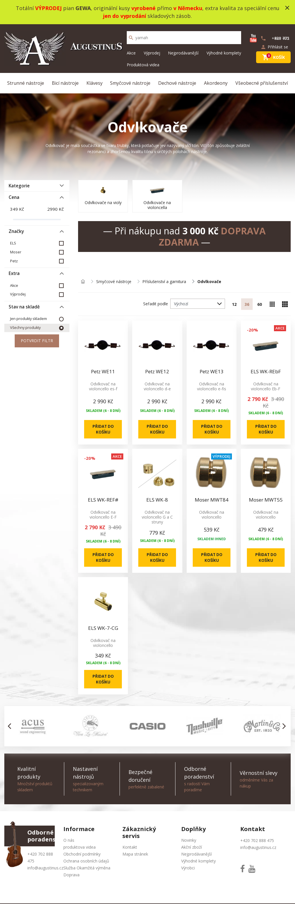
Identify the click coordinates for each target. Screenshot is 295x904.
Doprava (71, 876)
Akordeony (216, 83)
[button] (11, 728)
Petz (14, 261)
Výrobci (188, 870)
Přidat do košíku (103, 430)
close (287, 7)
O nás (68, 842)
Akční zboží (191, 849)
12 (234, 304)
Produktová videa (143, 64)
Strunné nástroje (25, 83)
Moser (15, 252)
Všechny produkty (25, 327)
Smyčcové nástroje (130, 83)
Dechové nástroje (177, 83)
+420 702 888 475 (257, 842)
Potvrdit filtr (37, 341)
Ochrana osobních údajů (86, 863)
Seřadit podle (155, 304)
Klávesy (94, 83)
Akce (131, 53)
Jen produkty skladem (28, 319)
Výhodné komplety (224, 53)
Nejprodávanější (183, 53)
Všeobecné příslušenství (261, 83)
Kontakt (129, 849)
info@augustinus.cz (45, 870)
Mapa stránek (135, 856)
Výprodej (152, 53)
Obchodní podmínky (82, 856)
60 (259, 304)
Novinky (188, 842)
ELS (13, 243)
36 (247, 304)
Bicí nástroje (65, 83)
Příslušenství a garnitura (165, 282)
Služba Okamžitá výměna (86, 870)
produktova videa (79, 849)
